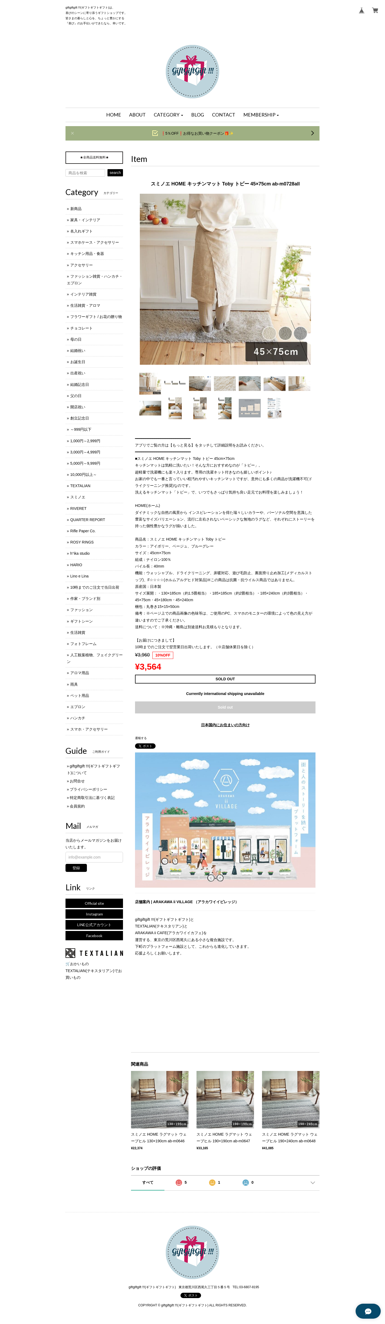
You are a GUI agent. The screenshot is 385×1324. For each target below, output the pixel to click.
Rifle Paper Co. (83, 531)
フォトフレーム (83, 644)
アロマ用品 (79, 673)
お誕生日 (77, 362)
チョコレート (81, 328)
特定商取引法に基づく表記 (92, 797)
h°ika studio (80, 553)
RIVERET (78, 508)
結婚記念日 (79, 384)
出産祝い (77, 373)
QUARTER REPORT (87, 520)
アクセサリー (81, 265)
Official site (94, 903)
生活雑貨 (77, 632)
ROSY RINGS (82, 542)
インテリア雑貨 (83, 294)
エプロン (77, 707)
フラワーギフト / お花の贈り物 (96, 317)
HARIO (76, 565)
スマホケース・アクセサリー (94, 242)
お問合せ (77, 781)
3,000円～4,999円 (85, 452)
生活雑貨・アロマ (85, 305)
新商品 (76, 209)
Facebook (94, 935)
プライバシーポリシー (88, 789)
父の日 (76, 396)
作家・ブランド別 (85, 598)
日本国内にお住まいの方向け (225, 725)
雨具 (74, 684)
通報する (141, 738)
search (115, 172)
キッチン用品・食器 (87, 253)
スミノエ (77, 497)
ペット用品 (79, 695)
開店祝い (77, 407)
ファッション (81, 610)
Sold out (225, 707)
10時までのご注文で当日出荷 (95, 587)
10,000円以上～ (83, 474)
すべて (147, 1182)
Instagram (94, 914)
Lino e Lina (79, 576)
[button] (168, 115)
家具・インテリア (85, 220)
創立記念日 (79, 418)
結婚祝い (77, 350)
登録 (76, 868)
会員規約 (77, 806)
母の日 (76, 339)
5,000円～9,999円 (85, 463)
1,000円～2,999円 (85, 441)
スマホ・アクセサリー (89, 729)
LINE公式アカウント (94, 924)
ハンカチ (77, 718)
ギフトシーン (81, 621)
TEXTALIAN (80, 486)
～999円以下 (80, 429)
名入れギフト (81, 231)
